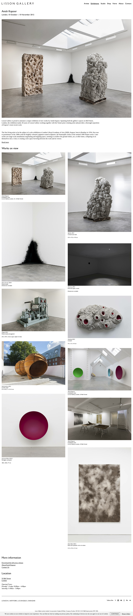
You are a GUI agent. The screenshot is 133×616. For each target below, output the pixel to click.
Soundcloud (130, 600)
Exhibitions (95, 3)
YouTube (121, 600)
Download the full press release (12, 563)
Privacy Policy (126, 614)
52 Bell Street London (6, 579)
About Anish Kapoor (9, 565)
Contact (128, 3)
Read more (5, 142)
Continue (115, 614)
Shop (109, 3)
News (115, 3)
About (121, 3)
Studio (103, 3)
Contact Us (5, 567)
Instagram (124, 600)
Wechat (127, 600)
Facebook (118, 600)
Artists (86, 3)
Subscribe (110, 600)
